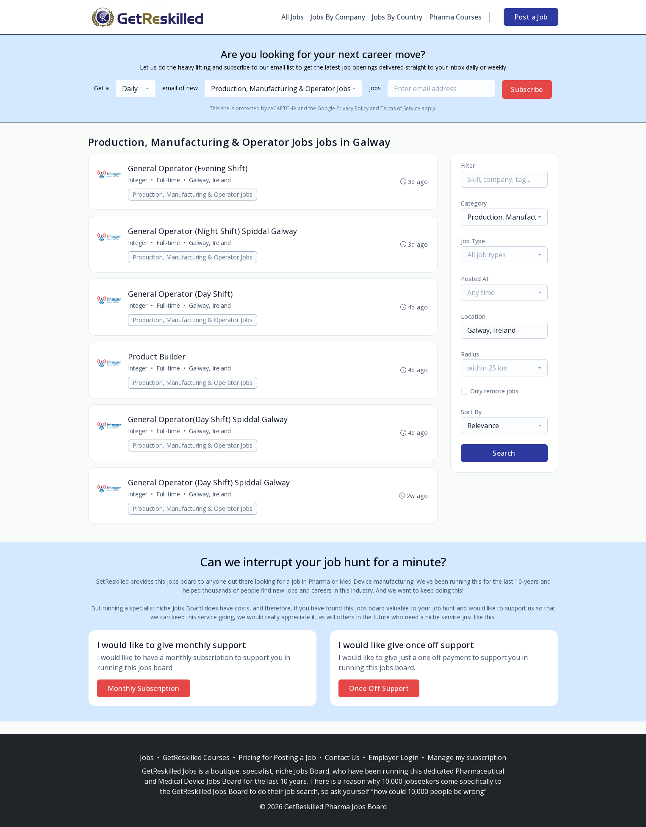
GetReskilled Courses (196, 757)
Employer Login (394, 757)
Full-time (169, 181)
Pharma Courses (455, 17)
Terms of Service (400, 108)
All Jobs (292, 17)
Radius (470, 354)
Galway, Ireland (211, 181)
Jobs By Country (397, 17)
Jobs (147, 757)
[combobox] (135, 88)
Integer (139, 181)
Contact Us (342, 757)
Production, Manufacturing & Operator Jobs (194, 195)
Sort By (471, 412)
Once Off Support (379, 700)
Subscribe (527, 89)
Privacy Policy (352, 108)
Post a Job (531, 17)
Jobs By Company (338, 17)
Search (504, 453)
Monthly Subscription (144, 700)
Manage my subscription (466, 757)
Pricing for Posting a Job (277, 757)
